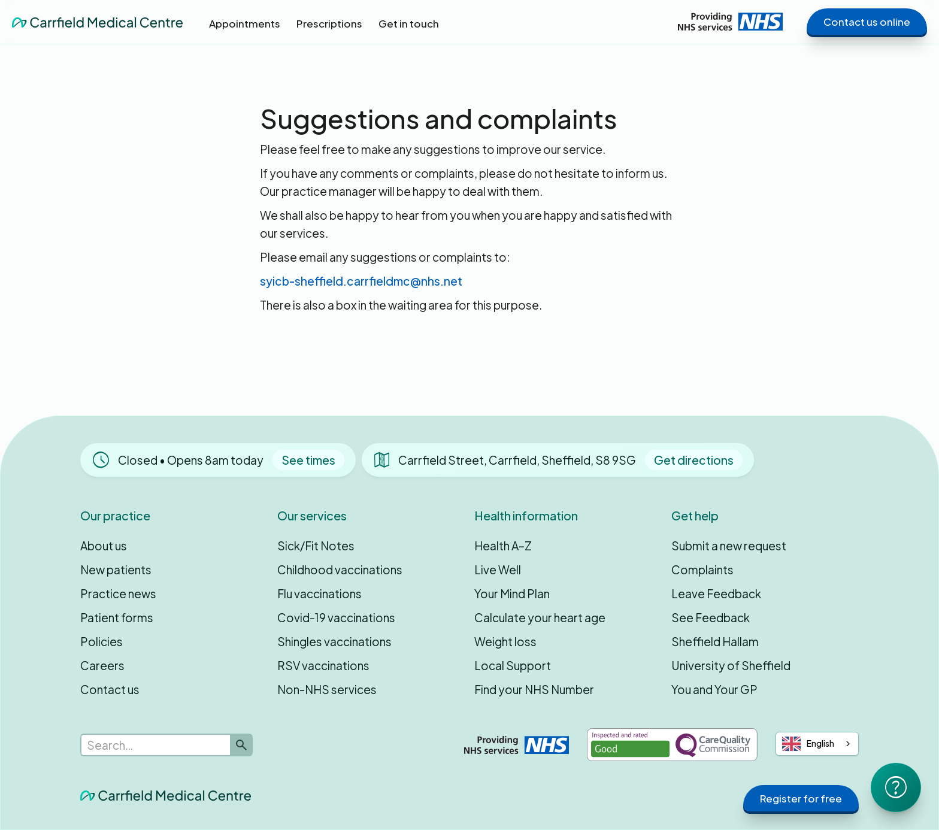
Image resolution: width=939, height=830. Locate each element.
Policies (101, 641)
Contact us (110, 689)
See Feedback (710, 617)
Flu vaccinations (319, 593)
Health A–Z (503, 545)
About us (103, 545)
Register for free (801, 798)
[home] (97, 22)
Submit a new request (728, 545)
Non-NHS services (327, 689)
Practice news (118, 593)
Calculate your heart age (539, 617)
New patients (116, 569)
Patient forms (116, 617)
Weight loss (505, 641)
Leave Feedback (716, 593)
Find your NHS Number (534, 689)
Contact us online (866, 21)
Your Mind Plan (512, 593)
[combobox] (817, 744)
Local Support (512, 665)
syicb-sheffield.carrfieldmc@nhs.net (361, 281)
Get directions (694, 460)
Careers (102, 665)
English (808, 743)
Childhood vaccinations (339, 569)
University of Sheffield (730, 665)
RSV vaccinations (323, 665)
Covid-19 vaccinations (336, 617)
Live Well (497, 569)
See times (308, 460)
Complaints (702, 569)
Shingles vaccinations (334, 641)
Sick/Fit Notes (316, 545)
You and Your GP (714, 689)
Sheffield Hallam (715, 641)
